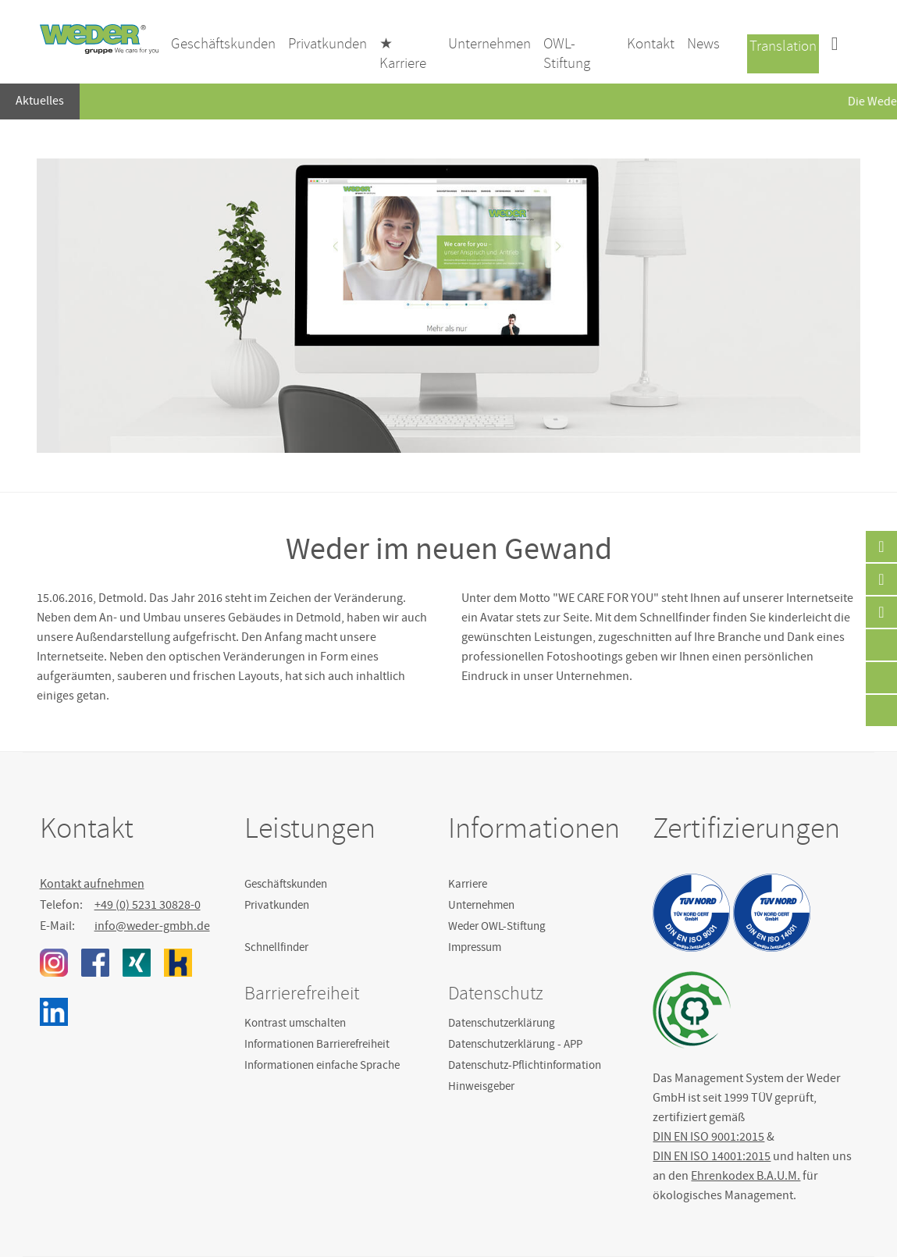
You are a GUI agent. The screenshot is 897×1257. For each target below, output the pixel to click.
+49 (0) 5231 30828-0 (147, 905)
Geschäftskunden (285, 884)
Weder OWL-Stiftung (497, 926)
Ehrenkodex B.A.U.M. (745, 1176)
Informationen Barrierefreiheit (317, 1044)
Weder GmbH (99, 39)
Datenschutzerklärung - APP (515, 1044)
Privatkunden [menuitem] (327, 43)
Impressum (474, 947)
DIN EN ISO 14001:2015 (712, 1156)
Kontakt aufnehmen (92, 884)
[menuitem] (834, 45)
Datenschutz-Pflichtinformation (524, 1065)
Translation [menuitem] (783, 46)
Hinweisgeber (481, 1086)
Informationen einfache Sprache (322, 1065)
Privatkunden (276, 905)
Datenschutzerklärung (501, 1023)
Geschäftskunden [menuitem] (223, 43)
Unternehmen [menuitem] (489, 43)
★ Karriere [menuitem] (402, 53)
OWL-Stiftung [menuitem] (566, 53)
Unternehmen (481, 905)
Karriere (467, 884)
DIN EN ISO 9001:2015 (708, 1137)
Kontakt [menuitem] (651, 43)
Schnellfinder (276, 947)
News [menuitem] (703, 43)
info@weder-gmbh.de (152, 926)
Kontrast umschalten (295, 1023)
